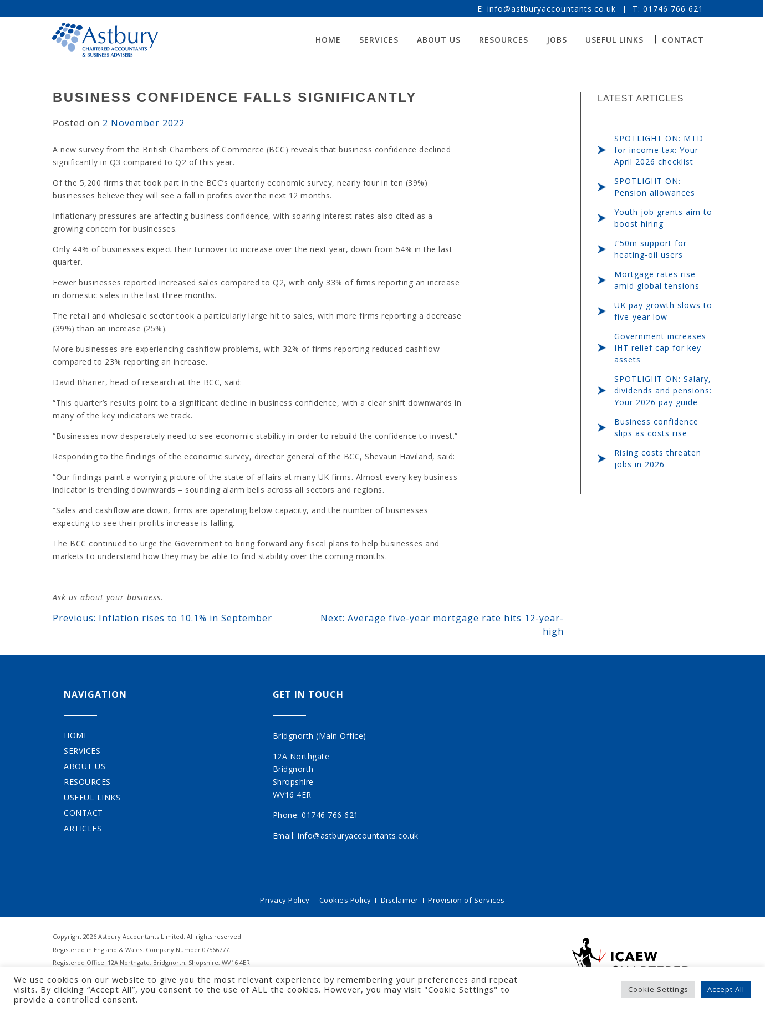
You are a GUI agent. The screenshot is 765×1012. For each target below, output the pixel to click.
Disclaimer (400, 899)
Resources (504, 39)
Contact (683, 39)
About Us (439, 39)
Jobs (557, 39)
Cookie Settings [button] (658, 989)
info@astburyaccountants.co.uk (552, 8)
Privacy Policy (282, 899)
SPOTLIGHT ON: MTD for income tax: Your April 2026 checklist (658, 150)
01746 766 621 (674, 8)
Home (328, 39)
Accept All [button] (725, 989)
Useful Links (615, 39)
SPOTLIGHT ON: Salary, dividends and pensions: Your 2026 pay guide (663, 390)
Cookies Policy (344, 899)
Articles (82, 828)
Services (379, 39)
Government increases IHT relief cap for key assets (660, 348)
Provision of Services (468, 899)
